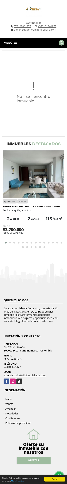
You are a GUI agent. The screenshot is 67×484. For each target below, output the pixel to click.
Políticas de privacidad (18, 423)
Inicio (8, 399)
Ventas (9, 404)
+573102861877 (47, 26)
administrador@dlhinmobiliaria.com (25, 375)
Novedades (11, 413)
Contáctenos (12, 418)
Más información (17, 481)
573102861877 (22, 26)
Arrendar (10, 408)
